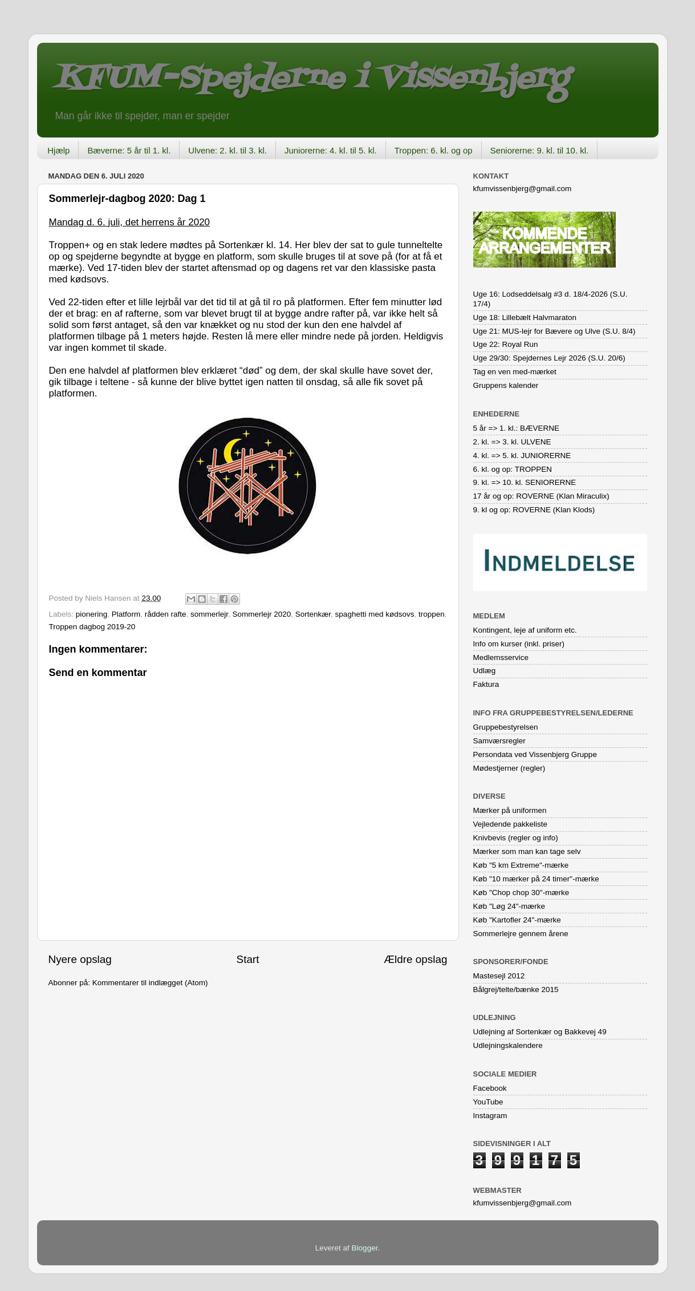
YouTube (488, 1102)
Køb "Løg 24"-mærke (509, 906)
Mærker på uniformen (510, 810)
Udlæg (484, 670)
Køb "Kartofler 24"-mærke (517, 920)
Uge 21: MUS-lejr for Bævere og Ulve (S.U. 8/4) (554, 331)
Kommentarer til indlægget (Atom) (150, 982)
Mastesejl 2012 (499, 976)
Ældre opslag (415, 959)
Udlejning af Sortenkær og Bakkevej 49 (540, 1031)
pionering (92, 614)
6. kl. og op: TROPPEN (512, 469)
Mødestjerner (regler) (509, 768)
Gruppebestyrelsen (505, 727)
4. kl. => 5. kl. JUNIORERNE (522, 455)
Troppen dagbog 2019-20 (92, 626)
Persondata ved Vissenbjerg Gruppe (535, 754)
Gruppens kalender (506, 385)
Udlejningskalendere (508, 1045)
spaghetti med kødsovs (374, 614)
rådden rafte (165, 614)
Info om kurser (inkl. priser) (519, 644)
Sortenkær (313, 614)
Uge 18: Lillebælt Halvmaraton (525, 317)
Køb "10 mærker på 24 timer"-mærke (536, 879)
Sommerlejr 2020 (262, 614)
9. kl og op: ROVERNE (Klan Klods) (534, 509)
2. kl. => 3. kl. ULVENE (512, 442)
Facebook (490, 1088)
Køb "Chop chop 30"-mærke (521, 892)
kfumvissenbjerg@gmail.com (522, 188)
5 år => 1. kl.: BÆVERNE (516, 428)
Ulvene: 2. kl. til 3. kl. (227, 150)
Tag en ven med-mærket (514, 371)
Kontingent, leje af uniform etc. (525, 630)
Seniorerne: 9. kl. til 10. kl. (539, 150)
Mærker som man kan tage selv (527, 851)
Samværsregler (499, 740)
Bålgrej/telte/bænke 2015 (516, 989)
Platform (126, 614)
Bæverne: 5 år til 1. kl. (128, 150)
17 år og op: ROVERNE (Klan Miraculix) (541, 496)
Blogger (365, 1248)
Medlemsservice (501, 657)
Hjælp (58, 150)
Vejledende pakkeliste (510, 824)
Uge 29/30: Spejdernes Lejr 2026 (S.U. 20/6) (549, 358)
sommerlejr (209, 614)
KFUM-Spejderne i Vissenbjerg (311, 79)
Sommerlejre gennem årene (520, 933)
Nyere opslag (80, 959)
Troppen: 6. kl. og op (434, 150)
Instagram (490, 1115)
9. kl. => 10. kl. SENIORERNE (524, 482)
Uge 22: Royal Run (505, 344)
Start (248, 959)
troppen (431, 614)
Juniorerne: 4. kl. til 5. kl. (330, 150)
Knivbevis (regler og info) (515, 837)
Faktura (486, 684)
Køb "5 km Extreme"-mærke (521, 865)
